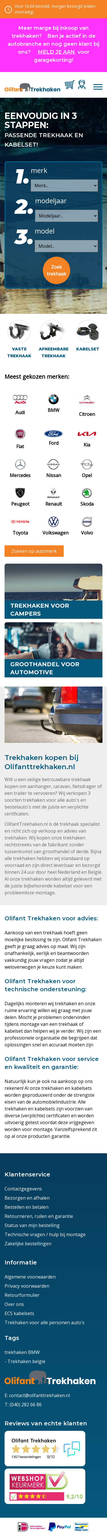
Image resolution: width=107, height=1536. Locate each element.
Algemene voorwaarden (30, 1277)
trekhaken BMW (22, 1352)
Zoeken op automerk (34, 551)
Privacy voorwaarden (27, 1286)
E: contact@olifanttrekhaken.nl (37, 1395)
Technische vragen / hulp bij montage (45, 1234)
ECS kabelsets (19, 1313)
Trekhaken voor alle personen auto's (44, 1322)
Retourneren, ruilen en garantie (39, 1216)
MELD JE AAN (56, 52)
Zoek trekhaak (56, 270)
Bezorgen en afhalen (27, 1198)
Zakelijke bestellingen (28, 1243)
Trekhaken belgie (26, 1361)
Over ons (14, 1304)
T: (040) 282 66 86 (23, 1404)
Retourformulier (22, 1295)
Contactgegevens (23, 1189)
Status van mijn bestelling (32, 1225)
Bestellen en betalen (27, 1207)
